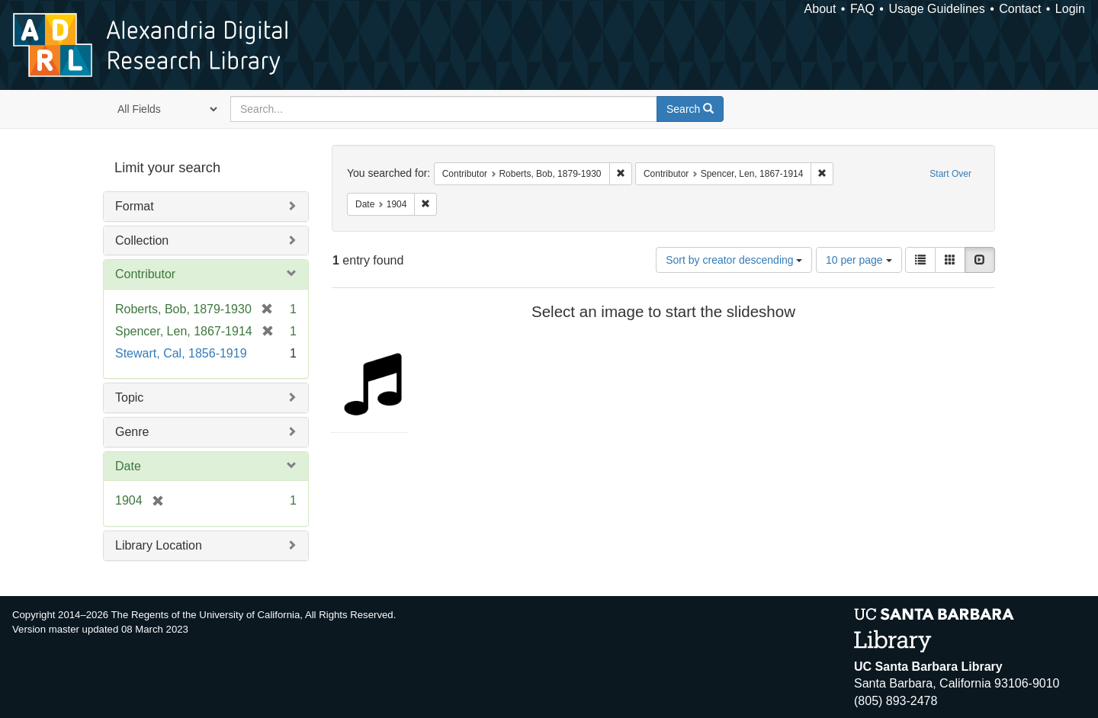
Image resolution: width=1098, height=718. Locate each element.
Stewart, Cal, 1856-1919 (181, 353)
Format (134, 206)
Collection (142, 240)
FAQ (862, 8)
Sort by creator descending (734, 260)
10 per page (859, 260)
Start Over (950, 173)
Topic (129, 397)
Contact (1020, 8)
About (820, 8)
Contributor (145, 274)
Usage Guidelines (936, 8)
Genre (132, 431)
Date (128, 466)
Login (1070, 8)
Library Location (158, 545)
